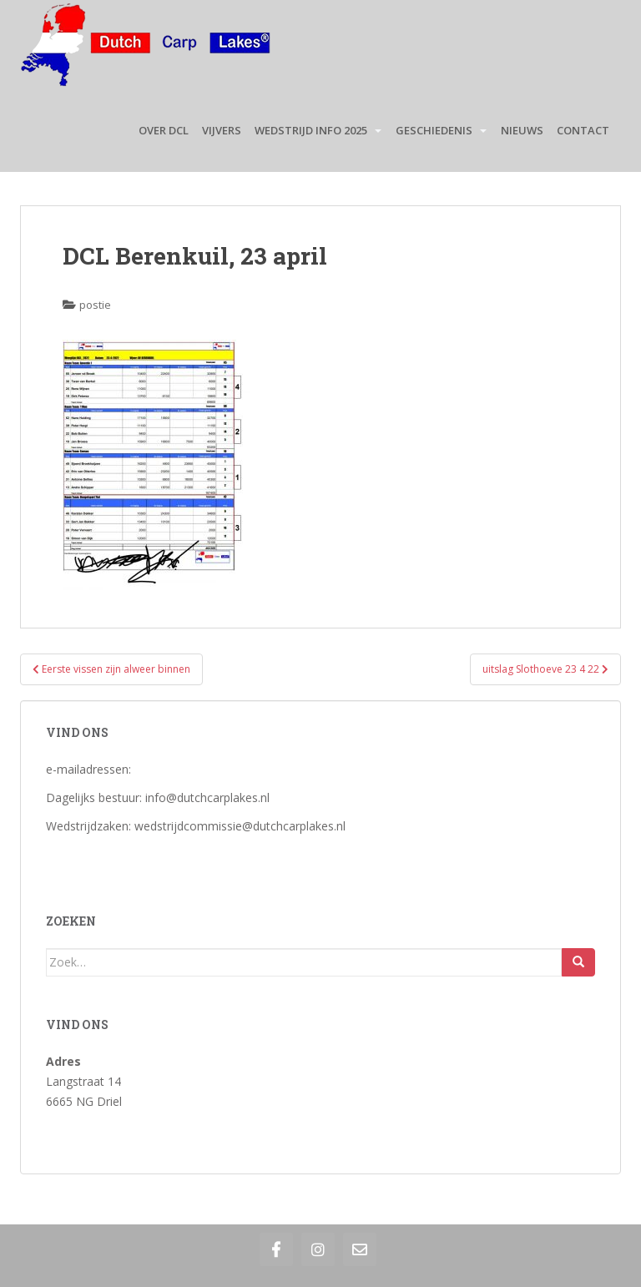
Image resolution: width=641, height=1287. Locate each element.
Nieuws (522, 130)
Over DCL (164, 130)
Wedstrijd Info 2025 (311, 130)
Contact (583, 130)
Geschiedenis (434, 130)
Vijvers (221, 130)
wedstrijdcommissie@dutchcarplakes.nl (240, 826)
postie (95, 304)
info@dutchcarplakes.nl (207, 797)
